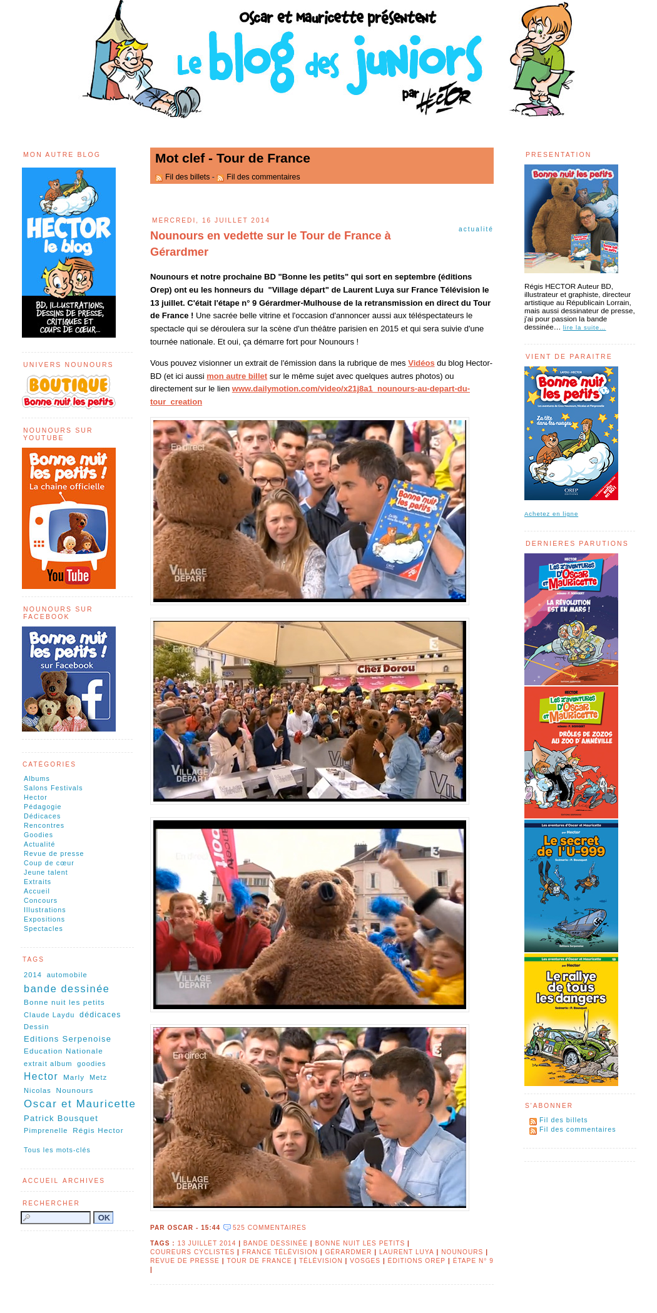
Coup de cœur (49, 863)
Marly (73, 1077)
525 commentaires (270, 1227)
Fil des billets (187, 177)
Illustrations (45, 909)
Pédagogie (43, 806)
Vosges (365, 1260)
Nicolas (37, 1090)
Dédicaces (42, 816)
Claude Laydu (49, 1015)
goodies (91, 1063)
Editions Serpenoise (67, 1039)
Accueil (37, 891)
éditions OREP (417, 1260)
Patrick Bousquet (61, 1118)
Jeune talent (46, 872)
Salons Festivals (53, 788)
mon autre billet (236, 376)
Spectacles (43, 928)
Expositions (44, 919)
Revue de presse (54, 853)
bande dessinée (275, 1243)
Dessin (36, 1026)
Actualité (476, 229)
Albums (37, 778)
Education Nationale (63, 1051)
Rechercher (51, 1203)
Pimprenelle (46, 1130)
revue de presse (185, 1260)
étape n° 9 (473, 1260)
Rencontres (44, 825)
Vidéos (421, 363)
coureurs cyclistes (192, 1252)
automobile (67, 974)
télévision (321, 1260)
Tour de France (259, 1260)
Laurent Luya (406, 1252)
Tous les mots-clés (57, 1150)
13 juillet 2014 (206, 1243)
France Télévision (280, 1252)
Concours (41, 900)
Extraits (37, 881)
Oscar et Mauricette (80, 1104)
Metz (98, 1077)
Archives (84, 1180)
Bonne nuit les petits (360, 1243)
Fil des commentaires (263, 177)
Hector (36, 797)
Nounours (462, 1252)
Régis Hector (98, 1130)
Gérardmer (348, 1252)
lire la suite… (584, 327)
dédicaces (100, 1014)
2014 (33, 974)
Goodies (38, 834)
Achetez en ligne (551, 513)
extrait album (48, 1063)
